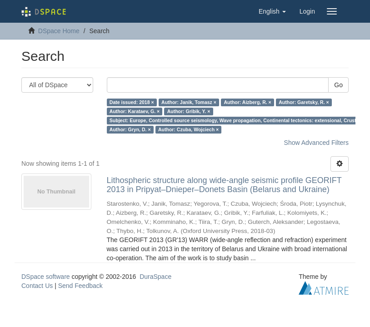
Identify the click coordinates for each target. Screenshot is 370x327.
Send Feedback (80, 285)
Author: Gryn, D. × (130, 129)
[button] (272, 11)
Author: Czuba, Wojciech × (188, 129)
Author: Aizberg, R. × (247, 102)
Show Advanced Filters (316, 142)
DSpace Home (59, 31)
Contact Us (37, 285)
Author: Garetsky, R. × (304, 102)
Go (338, 85)
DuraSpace (155, 276)
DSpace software (45, 276)
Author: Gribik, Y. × (188, 111)
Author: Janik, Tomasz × (188, 102)
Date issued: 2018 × (132, 102)
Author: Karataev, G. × (135, 111)
